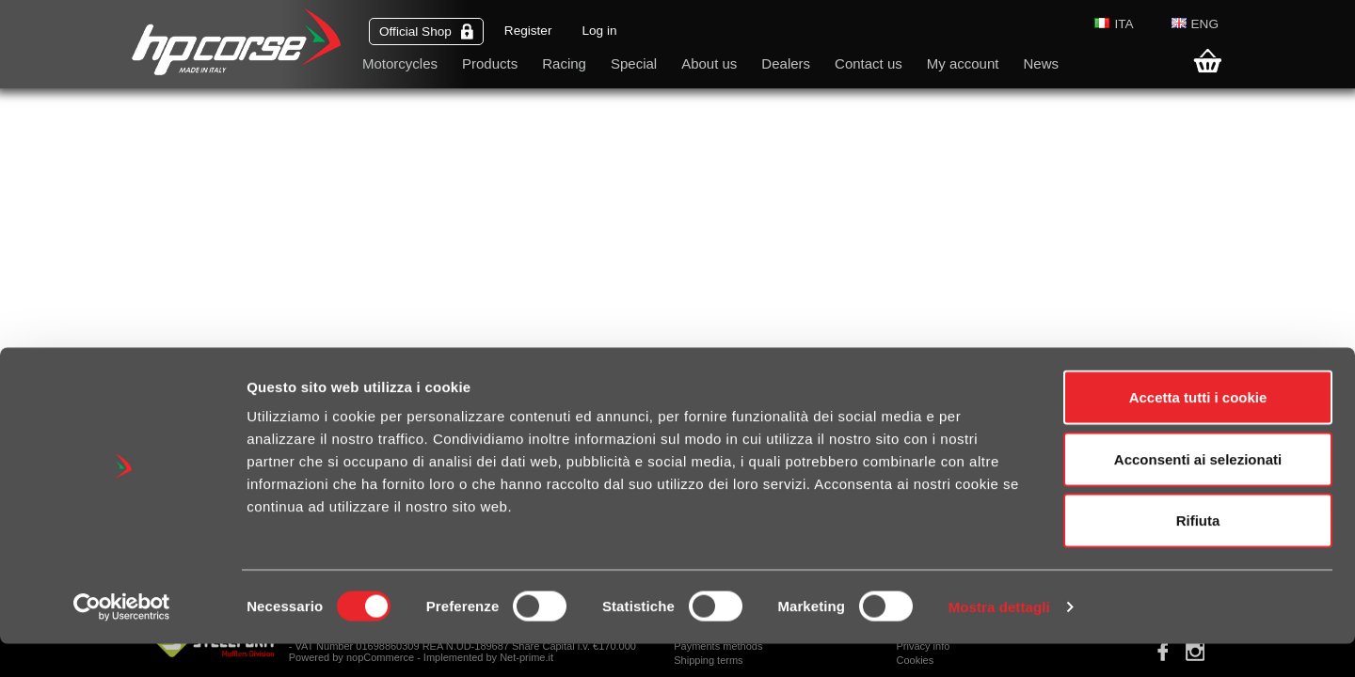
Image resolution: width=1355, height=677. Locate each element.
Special (634, 63)
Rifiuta (1198, 553)
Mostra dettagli (999, 640)
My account (963, 63)
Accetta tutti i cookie (1198, 430)
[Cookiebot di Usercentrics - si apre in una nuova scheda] (122, 640)
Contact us (868, 63)
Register (528, 31)
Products (490, 63)
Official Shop (426, 31)
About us (709, 63)
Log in (599, 31)
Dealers (785, 63)
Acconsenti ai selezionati (1198, 492)
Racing (564, 63)
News (1041, 63)
